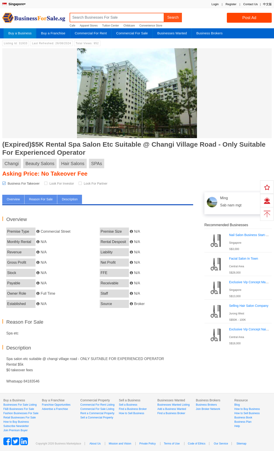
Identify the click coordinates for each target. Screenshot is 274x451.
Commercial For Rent (91, 33)
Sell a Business (128, 404)
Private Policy (147, 443)
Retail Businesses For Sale (19, 417)
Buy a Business (19, 33)
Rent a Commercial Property (97, 413)
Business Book (243, 417)
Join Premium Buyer (15, 430)
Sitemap (241, 443)
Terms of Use (172, 443)
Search (173, 17)
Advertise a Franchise (55, 409)
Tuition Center (110, 25)
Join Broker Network (208, 409)
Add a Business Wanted (171, 409)
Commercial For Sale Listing (97, 409)
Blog (237, 404)
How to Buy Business (16, 421)
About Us (95, 443)
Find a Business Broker (133, 409)
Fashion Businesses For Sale (20, 413)
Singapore (14, 4)
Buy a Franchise (53, 33)
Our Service (221, 443)
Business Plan (243, 421)
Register (230, 4)
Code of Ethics (197, 443)
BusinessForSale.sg (33, 19)
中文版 (267, 4)
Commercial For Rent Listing (97, 404)
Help (237, 426)
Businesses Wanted (172, 33)
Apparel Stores (88, 25)
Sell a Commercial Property (96, 417)
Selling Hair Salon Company (248, 305)
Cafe (72, 25)
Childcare (129, 25)
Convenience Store (150, 25)
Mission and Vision (120, 443)
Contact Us (250, 4)
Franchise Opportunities (56, 404)
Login (215, 4)
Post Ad (249, 17)
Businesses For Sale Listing (20, 404)
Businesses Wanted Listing (173, 404)
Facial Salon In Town (243, 258)
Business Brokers (209, 33)
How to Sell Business (131, 413)
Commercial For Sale (132, 33)
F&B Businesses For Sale (18, 409)
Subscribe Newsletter (16, 426)
